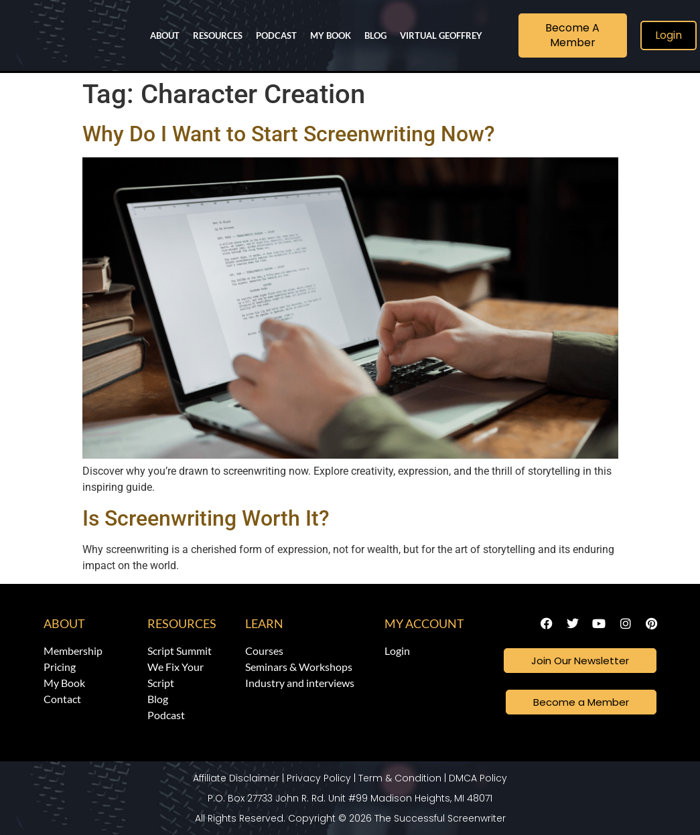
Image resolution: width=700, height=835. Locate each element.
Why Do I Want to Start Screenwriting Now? (288, 134)
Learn (264, 623)
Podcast (276, 35)
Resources (217, 35)
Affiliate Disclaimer (236, 778)
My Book (330, 35)
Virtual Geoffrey (441, 35)
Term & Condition (399, 778)
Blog (375, 35)
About (165, 35)
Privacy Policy (319, 778)
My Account (424, 623)
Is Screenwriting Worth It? (206, 518)
